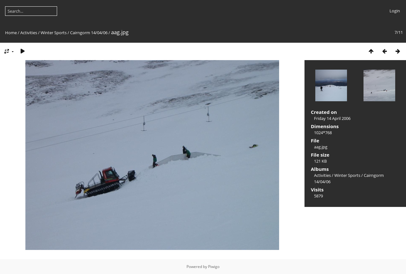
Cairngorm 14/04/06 (89, 32)
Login (395, 11)
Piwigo (213, 266)
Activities (28, 32)
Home (11, 32)
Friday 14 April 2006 (332, 118)
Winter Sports (54, 32)
